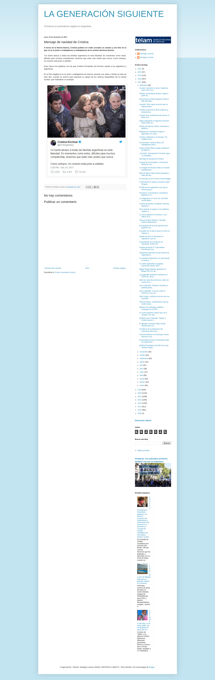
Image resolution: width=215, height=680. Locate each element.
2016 (140, 390)
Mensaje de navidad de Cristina (151, 159)
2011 (140, 407)
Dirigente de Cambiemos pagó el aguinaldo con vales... (151, 133)
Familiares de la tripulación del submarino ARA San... (151, 330)
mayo (142, 372)
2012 (140, 403)
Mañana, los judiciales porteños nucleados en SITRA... (151, 308)
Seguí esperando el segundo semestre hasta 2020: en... (154, 122)
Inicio (87, 268)
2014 (140, 397)
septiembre (144, 358)
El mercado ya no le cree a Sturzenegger (155, 179)
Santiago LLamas (146, 54)
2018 (140, 79)
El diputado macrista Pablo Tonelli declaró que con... (152, 325)
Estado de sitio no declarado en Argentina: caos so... (151, 237)
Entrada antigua (119, 268)
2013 (140, 400)
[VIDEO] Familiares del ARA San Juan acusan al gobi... (154, 346)
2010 (140, 410)
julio (141, 365)
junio (142, 369)
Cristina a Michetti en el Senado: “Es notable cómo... (153, 138)
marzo (142, 379)
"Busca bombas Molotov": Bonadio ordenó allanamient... (152, 221)
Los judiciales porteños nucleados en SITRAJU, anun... (153, 276)
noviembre (144, 352)
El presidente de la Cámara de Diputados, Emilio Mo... (151, 243)
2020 (140, 72)
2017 (140, 82)
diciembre (144, 85)
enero (142, 385)
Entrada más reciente (53, 268)
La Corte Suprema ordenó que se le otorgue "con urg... (153, 314)
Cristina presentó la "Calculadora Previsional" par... (151, 248)
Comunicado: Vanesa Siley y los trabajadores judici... (151, 144)
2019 (140, 75)
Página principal (143, 450)
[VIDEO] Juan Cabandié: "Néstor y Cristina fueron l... (152, 319)
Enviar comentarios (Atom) (65, 272)
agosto (142, 362)
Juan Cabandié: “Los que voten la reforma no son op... (152, 292)
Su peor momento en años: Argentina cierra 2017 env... (153, 89)
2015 (140, 393)
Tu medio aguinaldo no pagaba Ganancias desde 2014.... (151, 265)
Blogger (152, 667)
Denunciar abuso (143, 420)
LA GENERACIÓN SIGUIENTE (104, 14)
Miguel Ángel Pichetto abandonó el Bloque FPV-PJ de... (152, 270)
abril (141, 375)
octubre (143, 355)
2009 (140, 413)
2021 (140, 69)
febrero (143, 382)
